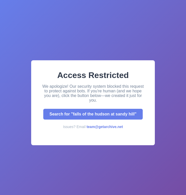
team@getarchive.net (105, 127)
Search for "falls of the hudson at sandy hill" (93, 114)
